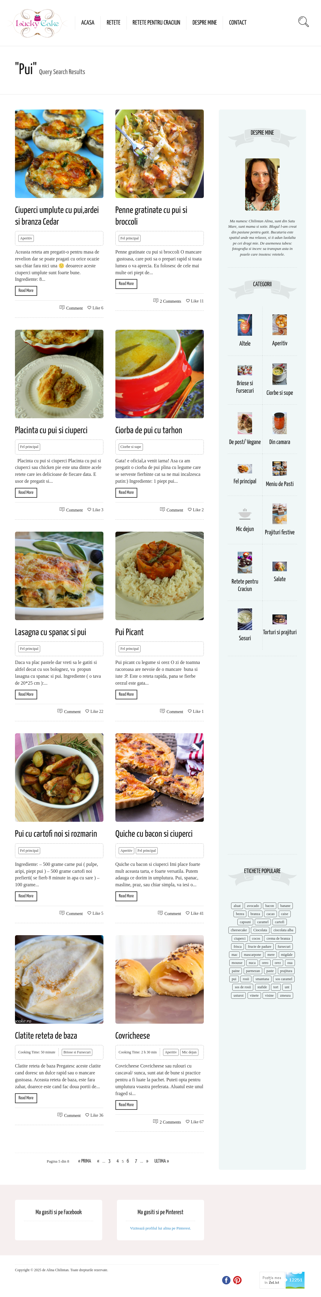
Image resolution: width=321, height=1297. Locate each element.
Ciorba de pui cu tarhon (148, 430)
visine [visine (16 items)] (269, 995)
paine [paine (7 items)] (235, 971)
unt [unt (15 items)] (287, 987)
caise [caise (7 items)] (284, 914)
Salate (280, 579)
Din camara (279, 442)
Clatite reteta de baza (46, 1035)
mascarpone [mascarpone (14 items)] (252, 955)
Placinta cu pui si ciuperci (51, 430)
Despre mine (204, 23)
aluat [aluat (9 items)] (236, 906)
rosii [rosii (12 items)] (246, 979)
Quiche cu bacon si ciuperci (154, 834)
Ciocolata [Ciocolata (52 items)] (260, 930)
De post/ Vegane (245, 442)
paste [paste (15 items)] (270, 971)
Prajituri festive (280, 533)
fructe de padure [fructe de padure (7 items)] (259, 946)
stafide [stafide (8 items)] (262, 987)
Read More (26, 290)
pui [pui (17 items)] (234, 979)
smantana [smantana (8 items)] (262, 979)
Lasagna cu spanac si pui (50, 632)
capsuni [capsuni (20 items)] (245, 922)
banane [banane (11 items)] (285, 906)
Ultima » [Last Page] (161, 1161)
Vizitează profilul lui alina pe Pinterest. (160, 1228)
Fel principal (129, 238)
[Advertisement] (262, 758)
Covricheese (132, 1035)
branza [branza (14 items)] (255, 914)
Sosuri (245, 638)
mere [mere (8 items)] (271, 955)
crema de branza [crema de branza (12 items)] (278, 938)
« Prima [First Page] (84, 1161)
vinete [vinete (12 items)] (254, 995)
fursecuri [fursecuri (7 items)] (284, 946)
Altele (245, 344)
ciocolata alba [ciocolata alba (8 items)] (283, 930)
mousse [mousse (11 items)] (237, 963)
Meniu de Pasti (280, 484)
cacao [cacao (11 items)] (270, 914)
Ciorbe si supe (130, 447)
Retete (113, 23)
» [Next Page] (147, 1161)
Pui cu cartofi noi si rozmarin (56, 834)
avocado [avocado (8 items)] (253, 906)
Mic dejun (189, 1052)
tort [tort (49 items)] (275, 987)
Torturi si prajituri (280, 632)
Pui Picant (129, 632)
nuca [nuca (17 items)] (252, 963)
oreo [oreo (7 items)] (265, 963)
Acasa (87, 23)
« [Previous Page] (98, 1161)
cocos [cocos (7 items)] (256, 938)
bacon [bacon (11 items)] (269, 906)
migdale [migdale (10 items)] (287, 955)
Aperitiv (26, 238)
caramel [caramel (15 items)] (263, 922)
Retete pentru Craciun (156, 23)
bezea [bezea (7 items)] (240, 914)
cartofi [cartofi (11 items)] (279, 922)
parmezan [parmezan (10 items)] (253, 971)
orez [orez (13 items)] (278, 963)
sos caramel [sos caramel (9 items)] (283, 979)
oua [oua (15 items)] (290, 963)
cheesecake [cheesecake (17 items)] (239, 930)
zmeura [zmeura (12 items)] (285, 995)
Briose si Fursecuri (77, 1052)
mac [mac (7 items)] (234, 955)
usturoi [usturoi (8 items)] (238, 995)
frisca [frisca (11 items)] (237, 946)
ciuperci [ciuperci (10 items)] (240, 938)
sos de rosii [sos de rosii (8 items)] (243, 987)
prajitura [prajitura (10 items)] (286, 971)
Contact (237, 23)
